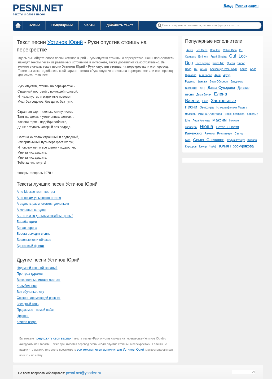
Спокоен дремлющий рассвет (38, 298)
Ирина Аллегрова (210, 113)
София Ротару (236, 140)
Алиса (243, 69)
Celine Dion (230, 50)
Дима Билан (204, 94)
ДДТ (202, 87)
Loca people (202, 63)
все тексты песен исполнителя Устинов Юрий (110, 349)
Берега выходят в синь (33, 234)
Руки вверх (224, 133)
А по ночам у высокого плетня (39, 198)
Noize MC (218, 63)
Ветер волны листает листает (38, 280)
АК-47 (203, 69)
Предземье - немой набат (36, 310)
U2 (196, 69)
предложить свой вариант (54, 338)
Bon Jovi (215, 50)
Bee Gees (201, 50)
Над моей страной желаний (37, 268)
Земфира (207, 107)
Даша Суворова (221, 87)
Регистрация (247, 5)
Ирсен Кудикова (234, 113)
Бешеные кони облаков (34, 240)
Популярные (62, 25)
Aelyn (189, 50)
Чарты (89, 25)
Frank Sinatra (218, 56)
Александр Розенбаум (223, 69)
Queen (231, 63)
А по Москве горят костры (36, 192)
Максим (219, 120)
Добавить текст (119, 25)
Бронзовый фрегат (30, 246)
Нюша (206, 126)
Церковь (23, 316)
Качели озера (27, 322)
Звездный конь (27, 304)
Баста (202, 81)
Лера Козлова (201, 120)
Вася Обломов (219, 81)
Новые (34, 25)
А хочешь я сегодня (31, 210)
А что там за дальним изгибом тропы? (45, 216)
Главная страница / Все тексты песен (18, 26)
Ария (217, 75)
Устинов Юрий (65, 42)
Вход (228, 5)
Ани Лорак (205, 75)
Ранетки (209, 133)
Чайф (212, 146)
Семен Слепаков (208, 139)
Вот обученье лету (30, 292)
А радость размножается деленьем (43, 204)
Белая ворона (27, 228)
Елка (205, 101)
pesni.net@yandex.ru (83, 373)
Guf (232, 56)
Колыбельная (27, 286)
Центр (203, 146)
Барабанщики (27, 222)
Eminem (203, 56)
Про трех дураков (30, 274)
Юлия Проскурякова (236, 146)
